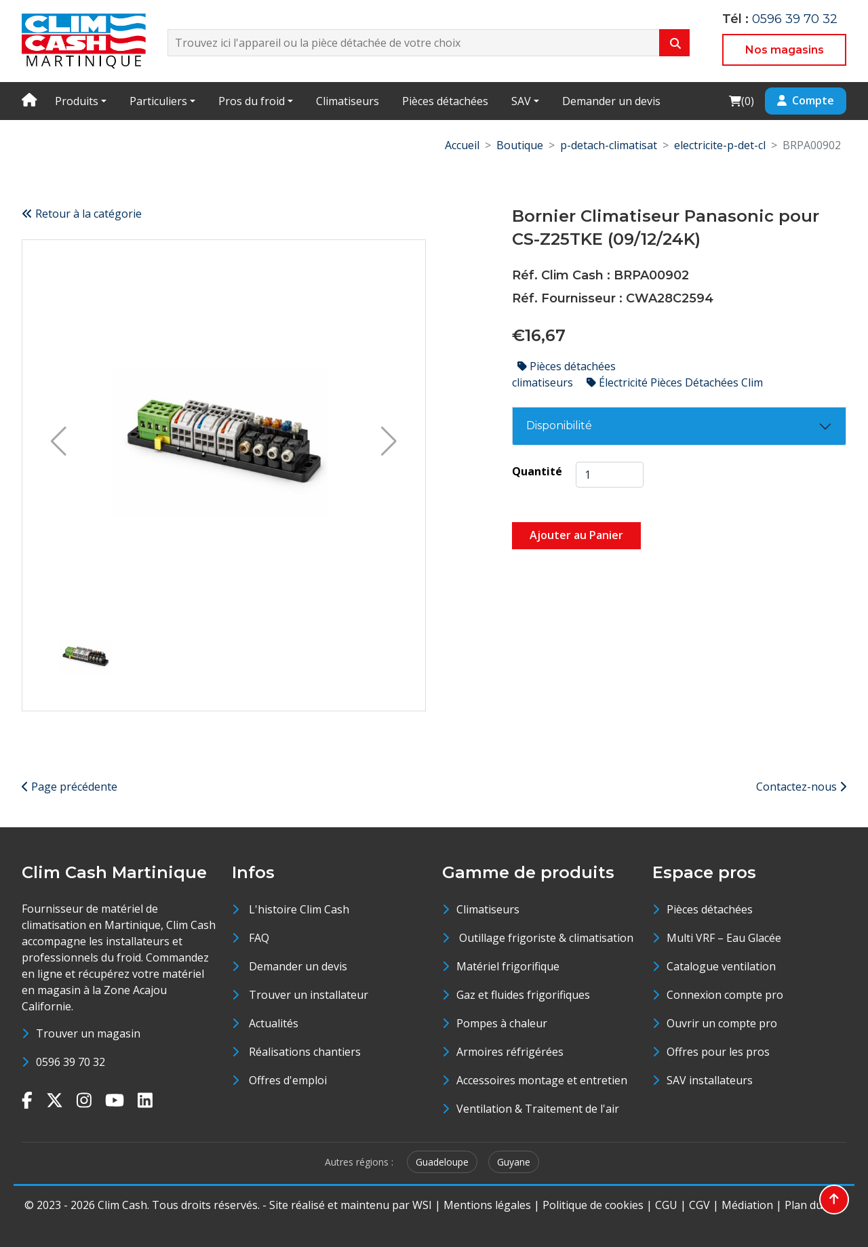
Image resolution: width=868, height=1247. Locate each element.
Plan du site (814, 1204)
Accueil (462, 145)
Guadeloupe (442, 1161)
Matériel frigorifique (507, 966)
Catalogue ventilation (721, 966)
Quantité (537, 471)
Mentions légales (487, 1204)
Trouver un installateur (308, 994)
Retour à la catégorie (82, 213)
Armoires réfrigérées (510, 1051)
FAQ (259, 937)
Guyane (513, 1161)
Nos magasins (784, 49)
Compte (805, 100)
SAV (521, 101)
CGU (666, 1204)
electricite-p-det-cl (720, 145)
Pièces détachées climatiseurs (564, 374)
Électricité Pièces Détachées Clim (675, 382)
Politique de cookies (593, 1204)
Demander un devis (611, 101)
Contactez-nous (801, 786)
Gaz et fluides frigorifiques (523, 994)
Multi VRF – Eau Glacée (724, 937)
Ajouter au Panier (576, 535)
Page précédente (69, 786)
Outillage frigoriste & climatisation (544, 937)
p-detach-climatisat (608, 145)
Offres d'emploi (288, 1080)
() (741, 100)
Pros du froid (251, 101)
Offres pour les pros (718, 1051)
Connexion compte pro (725, 994)
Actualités (273, 1023)
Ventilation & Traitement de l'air (537, 1108)
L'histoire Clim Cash (299, 909)
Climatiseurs (347, 101)
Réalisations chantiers (305, 1051)
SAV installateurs (710, 1080)
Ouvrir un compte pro (722, 1023)
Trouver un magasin (88, 1033)
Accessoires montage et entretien (541, 1080)
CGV (699, 1204)
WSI (422, 1204)
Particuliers (158, 101)
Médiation (747, 1204)
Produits (76, 101)
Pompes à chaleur (501, 1023)
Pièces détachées (445, 101)
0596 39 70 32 (794, 19)
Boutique (519, 145)
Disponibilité (559, 425)
